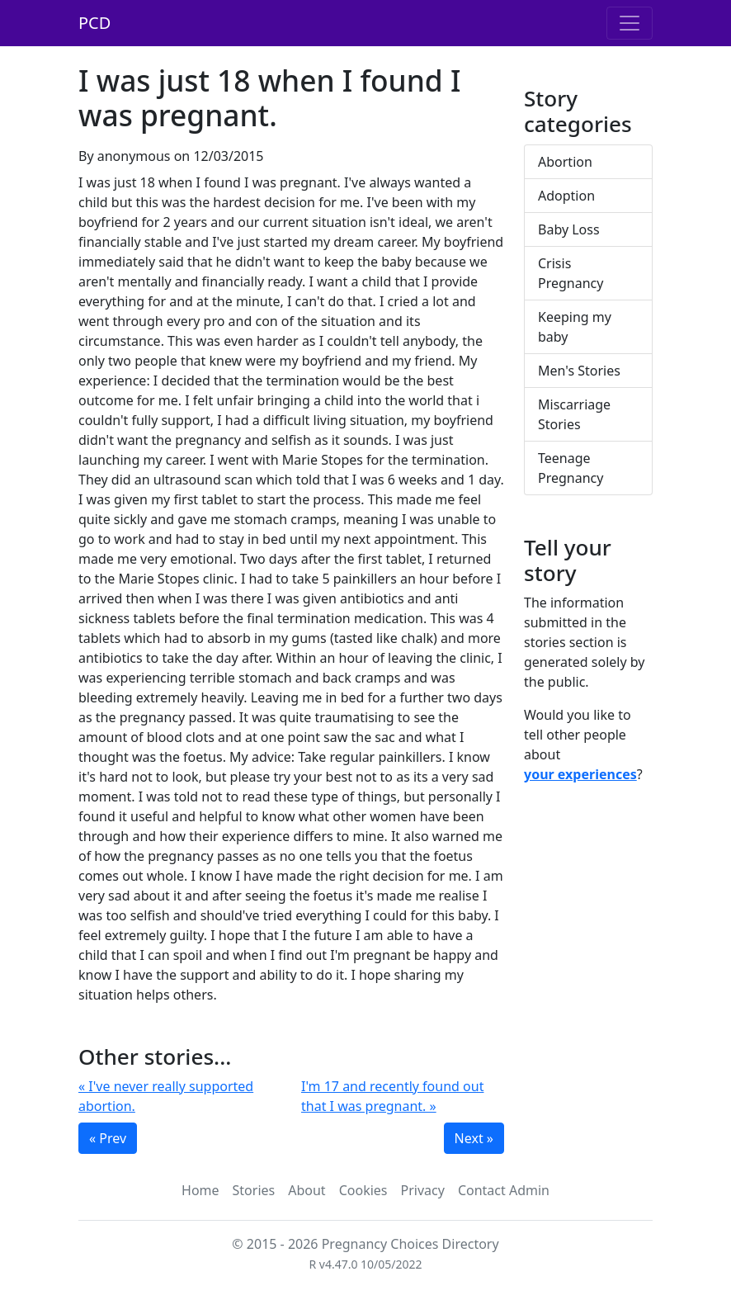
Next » (474, 1138)
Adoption (566, 196)
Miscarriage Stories (574, 414)
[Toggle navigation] (629, 23)
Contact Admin (503, 1190)
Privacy (423, 1190)
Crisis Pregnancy (570, 273)
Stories (254, 1190)
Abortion (565, 162)
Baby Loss (569, 229)
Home (200, 1190)
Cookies (363, 1190)
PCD (94, 23)
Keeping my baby (574, 327)
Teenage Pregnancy (570, 468)
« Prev (107, 1138)
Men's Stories (579, 371)
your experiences (580, 774)
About (306, 1190)
